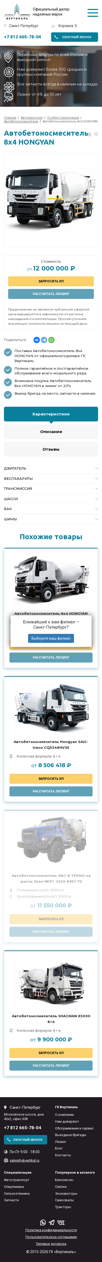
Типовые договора (51, 1244)
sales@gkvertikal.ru (24, 1160)
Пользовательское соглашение (51, 1237)
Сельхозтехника (17, 1193)
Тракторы (63, 1207)
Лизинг (60, 1142)
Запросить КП (51, 281)
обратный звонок (77, 37)
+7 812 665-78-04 (22, 36)
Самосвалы (64, 1200)
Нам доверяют (67, 1121)
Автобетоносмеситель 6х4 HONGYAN (51, 613)
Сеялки (61, 1187)
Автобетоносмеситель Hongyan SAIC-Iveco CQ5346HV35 (51, 745)
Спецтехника (14, 1187)
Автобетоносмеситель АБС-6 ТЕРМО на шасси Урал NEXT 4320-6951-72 (51, 878)
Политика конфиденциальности (51, 1230)
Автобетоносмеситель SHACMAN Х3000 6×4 (51, 1019)
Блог (59, 1148)
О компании (64, 1115)
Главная (10, 118)
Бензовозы (64, 1180)
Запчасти (11, 1200)
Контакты (63, 1155)
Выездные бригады (70, 1135)
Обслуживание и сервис (74, 1128)
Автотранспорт (16, 1180)
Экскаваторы (66, 1193)
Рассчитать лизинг (51, 294)
